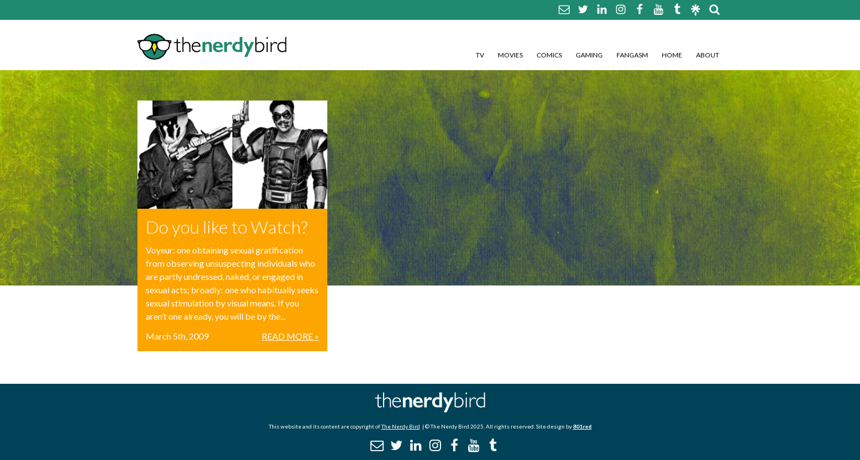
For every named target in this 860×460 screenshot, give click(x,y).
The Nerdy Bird (400, 426)
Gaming (589, 55)
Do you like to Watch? (226, 226)
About (707, 55)
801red (582, 426)
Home (672, 55)
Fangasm (632, 55)
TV (480, 55)
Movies (510, 55)
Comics (549, 55)
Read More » (290, 336)
